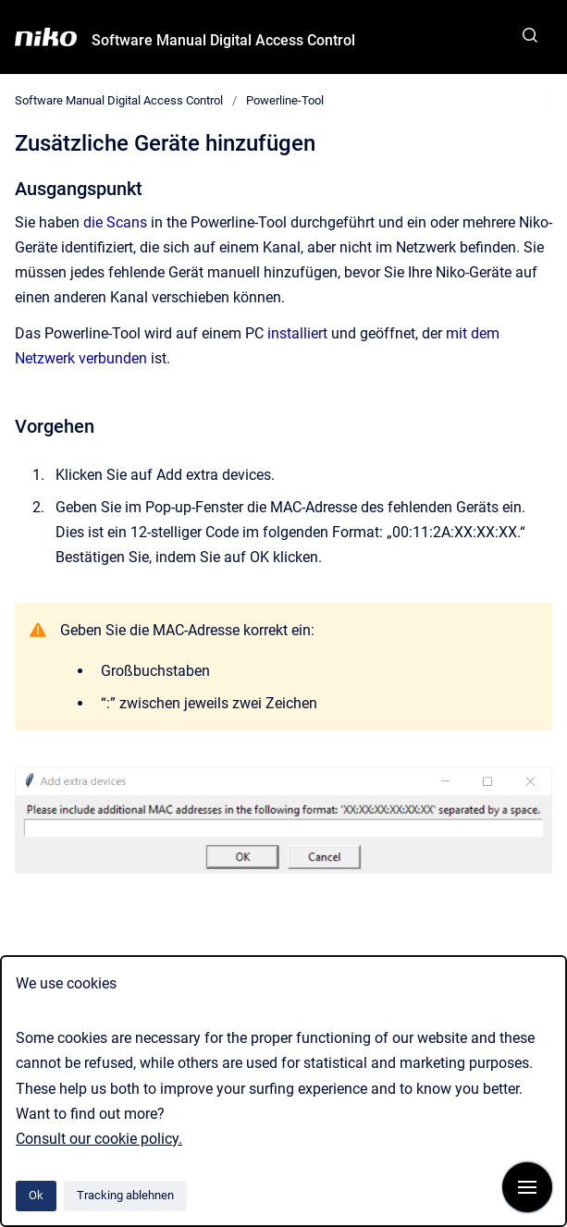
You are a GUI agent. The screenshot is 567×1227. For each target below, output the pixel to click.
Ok (36, 1195)
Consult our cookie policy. (99, 1138)
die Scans (115, 222)
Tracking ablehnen (125, 1195)
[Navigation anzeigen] (527, 1187)
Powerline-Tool (285, 100)
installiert (297, 333)
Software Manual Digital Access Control (223, 40)
